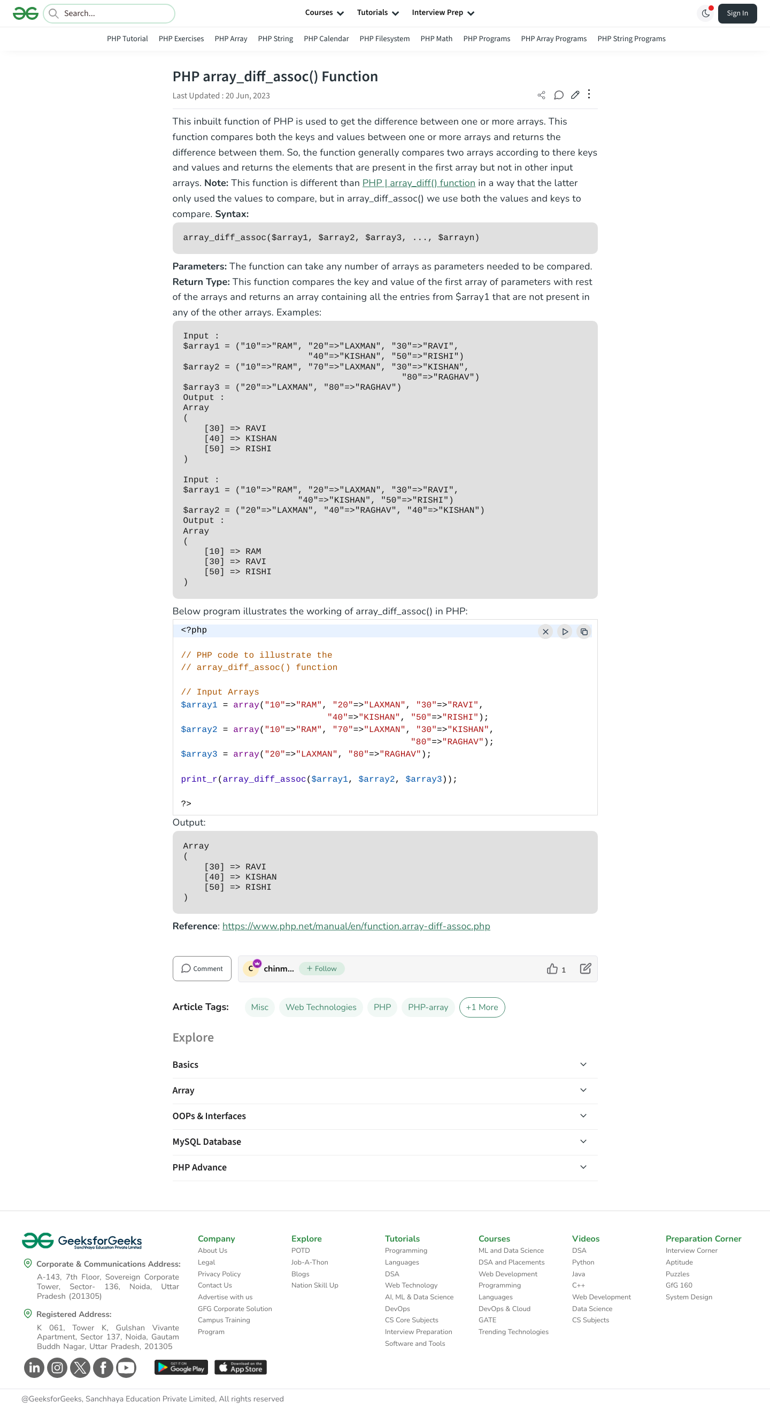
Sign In (738, 13)
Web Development (508, 1274)
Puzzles (677, 1274)
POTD (300, 1250)
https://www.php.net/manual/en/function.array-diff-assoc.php (356, 926)
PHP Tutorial (127, 38)
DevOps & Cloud (504, 1309)
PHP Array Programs (554, 38)
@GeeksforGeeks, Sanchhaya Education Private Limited (118, 1399)
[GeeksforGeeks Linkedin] (32, 1368)
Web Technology (411, 1285)
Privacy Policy (219, 1274)
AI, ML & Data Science (419, 1297)
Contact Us (215, 1285)
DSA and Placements (512, 1262)
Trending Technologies (514, 1332)
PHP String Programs (631, 38)
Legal (206, 1262)
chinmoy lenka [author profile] (281, 969)
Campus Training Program (224, 1326)
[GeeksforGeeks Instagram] (55, 1368)
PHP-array (428, 1007)
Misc (260, 1007)
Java (579, 1274)
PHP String (276, 38)
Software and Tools (415, 1344)
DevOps (397, 1309)
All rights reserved (251, 1399)
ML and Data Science (511, 1250)
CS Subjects (591, 1320)
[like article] (556, 969)
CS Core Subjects (411, 1320)
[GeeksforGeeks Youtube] (124, 1368)
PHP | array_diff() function (419, 183)
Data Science (592, 1309)
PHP (382, 1007)
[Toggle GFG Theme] (705, 13)
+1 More (482, 1007)
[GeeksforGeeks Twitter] (78, 1368)
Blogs (300, 1274)
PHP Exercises (181, 38)
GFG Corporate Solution (235, 1309)
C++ (578, 1285)
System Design (689, 1297)
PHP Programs (486, 38)
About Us (212, 1250)
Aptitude (679, 1262)
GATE (487, 1320)
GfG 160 (679, 1285)
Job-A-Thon (309, 1262)
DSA (392, 1274)
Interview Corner (692, 1250)
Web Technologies (321, 1007)
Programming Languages (406, 1256)
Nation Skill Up (314, 1285)
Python (583, 1262)
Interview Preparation (418, 1332)
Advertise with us (225, 1297)
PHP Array (230, 38)
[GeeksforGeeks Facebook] (101, 1368)
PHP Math (437, 38)
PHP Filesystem (385, 38)
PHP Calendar (326, 38)
